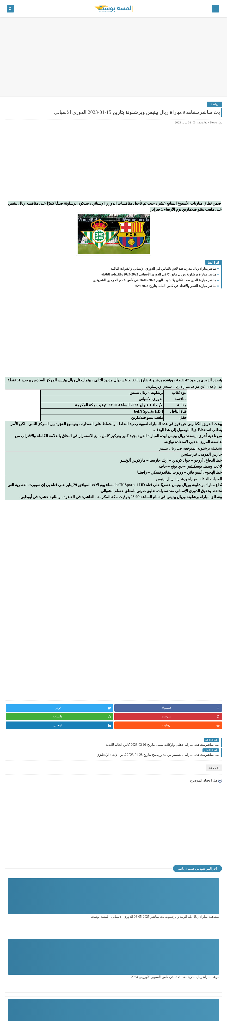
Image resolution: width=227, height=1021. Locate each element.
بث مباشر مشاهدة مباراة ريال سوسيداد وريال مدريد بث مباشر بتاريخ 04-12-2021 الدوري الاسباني (20, 406)
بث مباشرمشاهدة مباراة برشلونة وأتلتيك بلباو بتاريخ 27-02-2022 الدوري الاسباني (19, 357)
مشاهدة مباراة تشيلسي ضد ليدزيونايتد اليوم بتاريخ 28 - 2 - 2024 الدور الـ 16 (94, 977)
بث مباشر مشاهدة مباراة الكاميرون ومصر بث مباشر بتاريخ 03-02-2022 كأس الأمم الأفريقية (21, 308)
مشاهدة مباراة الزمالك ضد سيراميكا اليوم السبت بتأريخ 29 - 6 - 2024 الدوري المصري (145, 977)
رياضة (214, 104)
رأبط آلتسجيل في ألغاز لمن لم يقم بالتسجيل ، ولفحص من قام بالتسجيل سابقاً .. (21, 211)
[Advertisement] (113, 59)
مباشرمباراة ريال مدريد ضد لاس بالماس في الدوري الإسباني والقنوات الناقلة (163, 277)
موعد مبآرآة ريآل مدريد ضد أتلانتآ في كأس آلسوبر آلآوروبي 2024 (145, 917)
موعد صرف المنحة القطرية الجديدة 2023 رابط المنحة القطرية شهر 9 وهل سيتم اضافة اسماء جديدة (19, 333)
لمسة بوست (179, 1014)
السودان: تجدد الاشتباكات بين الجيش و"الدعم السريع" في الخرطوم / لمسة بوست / (19, 284)
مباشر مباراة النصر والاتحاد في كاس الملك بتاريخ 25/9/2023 (175, 294)
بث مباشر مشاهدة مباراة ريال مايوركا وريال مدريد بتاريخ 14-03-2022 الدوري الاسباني (19, 430)
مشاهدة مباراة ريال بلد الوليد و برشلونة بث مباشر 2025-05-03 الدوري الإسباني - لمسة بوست (198, 917)
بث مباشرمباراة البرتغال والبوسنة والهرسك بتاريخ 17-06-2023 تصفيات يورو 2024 (19, 381)
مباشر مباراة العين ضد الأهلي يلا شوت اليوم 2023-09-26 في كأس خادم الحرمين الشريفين (154, 289)
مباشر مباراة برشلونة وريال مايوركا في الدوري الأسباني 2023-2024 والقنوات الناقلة (158, 283)
